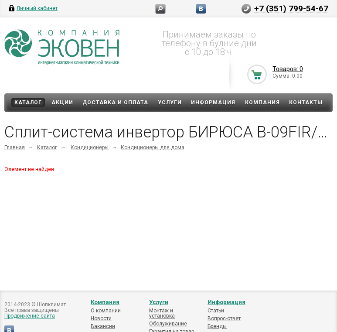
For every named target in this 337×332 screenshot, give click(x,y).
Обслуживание (168, 324)
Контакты (306, 102)
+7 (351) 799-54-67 (291, 8)
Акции (62, 102)
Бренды (217, 326)
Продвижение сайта (29, 316)
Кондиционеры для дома (152, 147)
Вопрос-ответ (224, 318)
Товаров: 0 (287, 68)
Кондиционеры (90, 147)
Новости (101, 318)
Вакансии (103, 326)
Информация (213, 102)
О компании (106, 311)
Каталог (28, 102)
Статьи (216, 311)
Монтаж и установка (162, 313)
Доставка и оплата (115, 102)
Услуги (170, 102)
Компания (262, 102)
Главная (14, 147)
